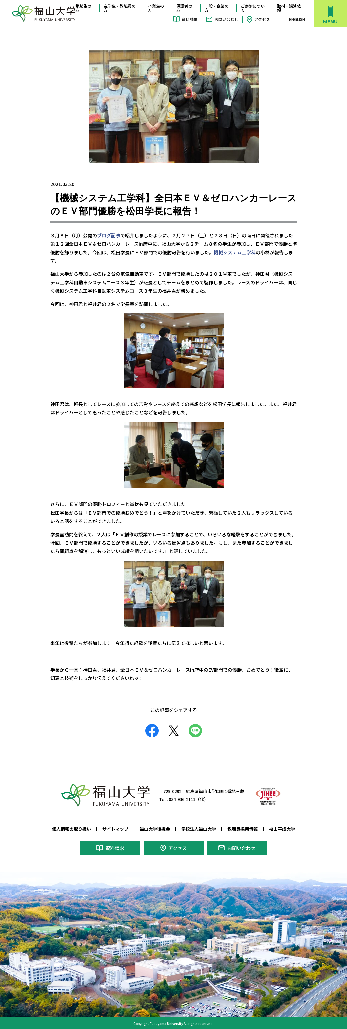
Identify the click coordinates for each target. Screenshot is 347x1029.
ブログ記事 (108, 235)
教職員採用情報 (242, 828)
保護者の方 (184, 8)
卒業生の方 (156, 8)
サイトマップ (115, 828)
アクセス (262, 19)
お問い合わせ (226, 19)
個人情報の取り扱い (71, 828)
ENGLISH (297, 19)
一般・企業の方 (217, 8)
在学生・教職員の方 (120, 8)
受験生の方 (83, 8)
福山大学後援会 (155, 828)
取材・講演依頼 (289, 8)
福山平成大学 (282, 828)
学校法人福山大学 (198, 828)
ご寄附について (253, 8)
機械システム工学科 (235, 251)
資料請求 (190, 19)
